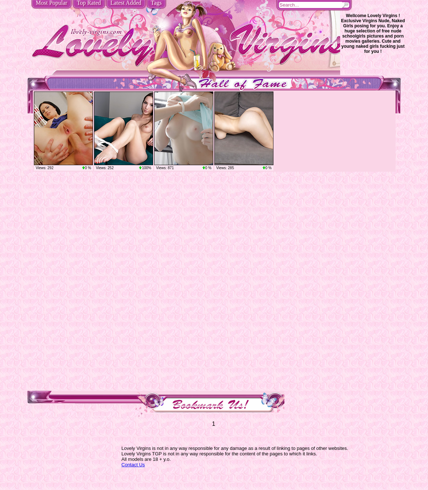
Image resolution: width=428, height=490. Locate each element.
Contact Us (133, 464)
